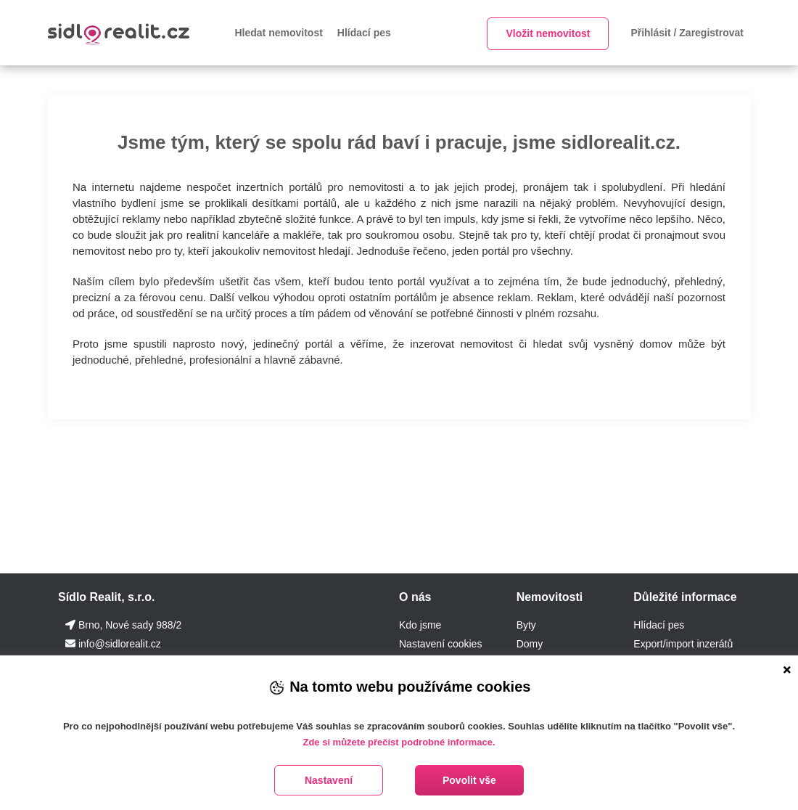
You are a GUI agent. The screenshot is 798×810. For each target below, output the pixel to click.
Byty (526, 625)
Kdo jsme (420, 625)
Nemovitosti (550, 597)
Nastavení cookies (440, 644)
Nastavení (329, 780)
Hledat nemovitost (279, 32)
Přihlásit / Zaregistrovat (687, 32)
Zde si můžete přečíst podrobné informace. (399, 742)
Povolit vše (469, 780)
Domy (530, 644)
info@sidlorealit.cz (119, 644)
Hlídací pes (364, 32)
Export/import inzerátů (683, 644)
